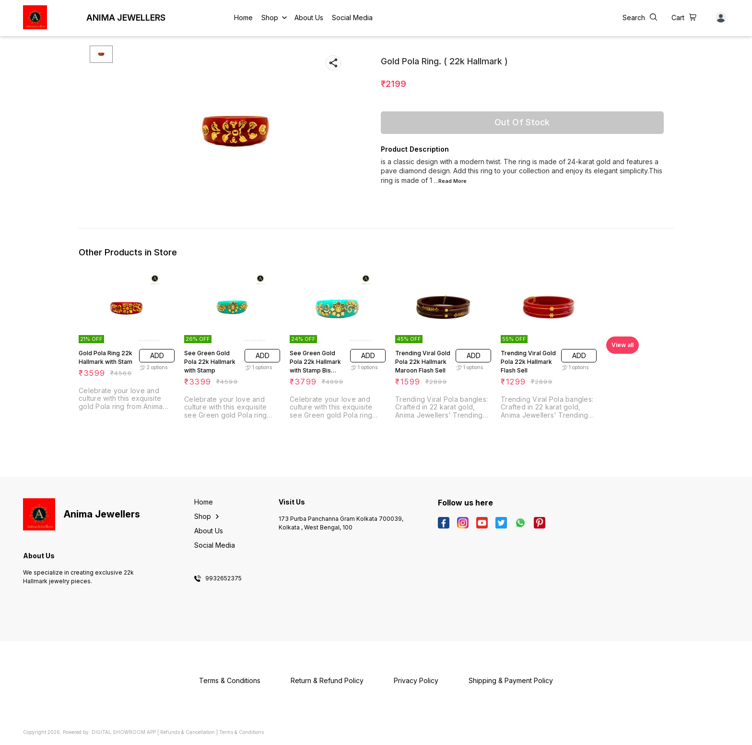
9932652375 (223, 578)
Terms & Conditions (241, 732)
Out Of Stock (522, 122)
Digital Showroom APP (124, 732)
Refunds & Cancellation (187, 732)
